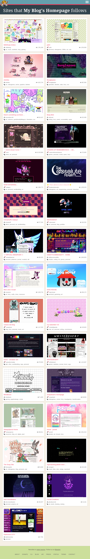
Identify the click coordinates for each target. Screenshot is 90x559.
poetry (58, 119)
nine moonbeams (10, 499)
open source (41, 549)
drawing (57, 504)
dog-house (51, 292)
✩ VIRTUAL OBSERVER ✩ (13, 255)
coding (55, 259)
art (6, 49)
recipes (51, 259)
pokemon (13, 259)
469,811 (40, 432)
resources (22, 294)
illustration (29, 119)
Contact (72, 554)
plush (52, 504)
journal (19, 259)
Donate (25, 554)
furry (65, 84)
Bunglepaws (51, 80)
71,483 (40, 397)
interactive (76, 189)
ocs (68, 84)
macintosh (67, 469)
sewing (62, 504)
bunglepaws (51, 82)
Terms (63, 554)
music (9, 49)
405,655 (40, 257)
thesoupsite (8, 467)
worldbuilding (17, 189)
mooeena (7, 292)
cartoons (10, 119)
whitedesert (51, 362)
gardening (57, 294)
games (50, 154)
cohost (58, 399)
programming (62, 189)
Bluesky (57, 549)
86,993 (83, 397)
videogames (57, 49)
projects (13, 504)
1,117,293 (39, 327)
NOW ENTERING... (11, 185)
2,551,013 (82, 432)
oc (22, 189)
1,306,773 (39, 187)
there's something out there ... (14, 115)
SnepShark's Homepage (55, 395)
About (17, 554)
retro (57, 469)
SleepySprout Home (11, 429)
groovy (62, 259)
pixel (23, 434)
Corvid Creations (53, 499)
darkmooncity (8, 537)
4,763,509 (82, 47)
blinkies (28, 84)
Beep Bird (50, 115)
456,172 (83, 292)
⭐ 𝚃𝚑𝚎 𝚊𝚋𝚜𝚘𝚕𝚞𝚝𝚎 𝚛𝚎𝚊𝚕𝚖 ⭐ (59, 185)
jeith (49, 47)
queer (70, 119)
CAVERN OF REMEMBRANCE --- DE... (61, 150)
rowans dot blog (9, 325)
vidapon (7, 187)
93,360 (40, 467)
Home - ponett (52, 429)
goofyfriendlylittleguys (20, 119)
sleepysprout (8, 432)
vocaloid (24, 259)
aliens (7, 224)
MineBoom (7, 395)
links (54, 469)
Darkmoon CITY (9, 534)
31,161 (83, 502)
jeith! (48, 45)
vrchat (61, 154)
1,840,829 (82, 257)
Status (56, 554)
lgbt (7, 364)
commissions (68, 329)
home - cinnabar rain (11, 359)
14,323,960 (39, 152)
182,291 (83, 222)
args (69, 364)
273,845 (83, 152)
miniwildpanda (52, 327)
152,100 (83, 467)
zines (16, 294)
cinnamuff (7, 222)
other (9, 364)
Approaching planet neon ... (56, 464)
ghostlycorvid (51, 502)
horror (65, 364)
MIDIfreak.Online (10, 45)
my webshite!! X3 (53, 325)
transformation (76, 399)
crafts (12, 294)
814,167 (40, 117)
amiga (61, 469)
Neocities (31, 549)
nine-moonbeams (9, 502)
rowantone (8, 327)
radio (61, 84)
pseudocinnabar (9, 362)
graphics (22, 84)
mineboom (7, 397)
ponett (50, 432)
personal (51, 49)
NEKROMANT (52, 220)
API (42, 554)
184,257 (40, 502)
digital (19, 434)
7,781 (40, 537)
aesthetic (14, 49)
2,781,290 (39, 47)
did (28, 259)
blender (57, 84)
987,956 (83, 82)
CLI (31, 554)
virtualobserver (9, 257)
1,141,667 (82, 362)
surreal (61, 364)
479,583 (40, 362)
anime (17, 84)
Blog (37, 554)
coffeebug (7, 47)
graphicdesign (14, 399)
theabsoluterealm (53, 187)
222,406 (83, 117)
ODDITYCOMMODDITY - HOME (58, 255)
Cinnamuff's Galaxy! (11, 220)
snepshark (51, 397)
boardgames (67, 399)
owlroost (50, 117)
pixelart (51, 434)
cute (70, 49)
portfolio (62, 224)
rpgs (22, 364)
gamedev (51, 84)
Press (48, 554)
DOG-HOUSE (52, 290)
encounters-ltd (8, 117)
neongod (50, 467)
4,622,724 (39, 82)
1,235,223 (82, 187)
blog (19, 49)
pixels (7, 154)
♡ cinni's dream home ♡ (12, 150)
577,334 (40, 222)
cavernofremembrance (54, 152)
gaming (23, 49)
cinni (6, 152)
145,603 (83, 327)
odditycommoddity (53, 257)
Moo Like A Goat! (10, 290)
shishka (6, 80)
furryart (58, 434)
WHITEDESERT (52, 359)
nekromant (51, 222)
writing (50, 119)
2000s (64, 49)
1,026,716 (39, 292)
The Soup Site (9, 464)
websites (55, 364)
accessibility (64, 119)
